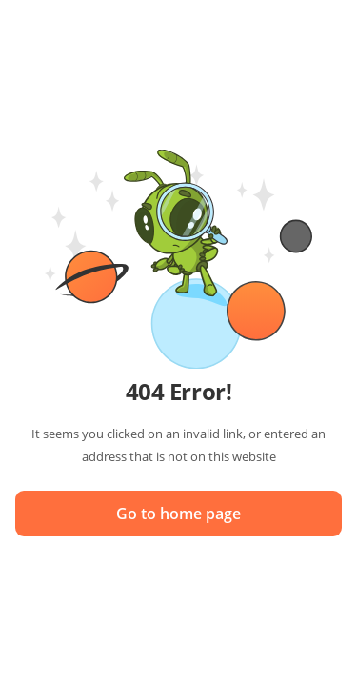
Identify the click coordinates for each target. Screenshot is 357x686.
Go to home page (178, 513)
